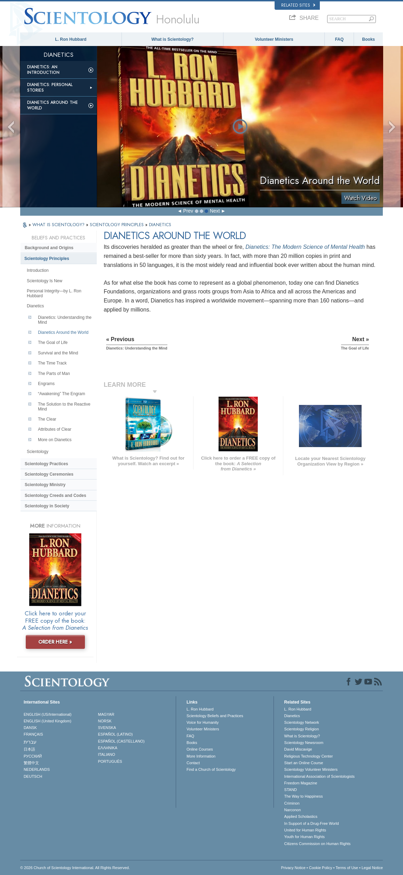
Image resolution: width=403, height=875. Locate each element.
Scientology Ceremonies (49, 474)
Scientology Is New (44, 280)
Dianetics (35, 306)
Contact (193, 763)
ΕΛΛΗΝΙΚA (107, 748)
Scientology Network (301, 722)
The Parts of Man (54, 373)
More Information (201, 756)
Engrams (46, 383)
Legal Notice (372, 868)
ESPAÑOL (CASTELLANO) (121, 741)
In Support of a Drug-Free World (311, 823)
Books (368, 39)
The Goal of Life (53, 342)
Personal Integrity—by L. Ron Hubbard (54, 293)
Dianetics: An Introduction (43, 70)
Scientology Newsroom (304, 742)
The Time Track (52, 363)
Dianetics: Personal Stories (49, 87)
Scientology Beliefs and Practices (215, 716)
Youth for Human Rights (304, 837)
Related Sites (298, 5)
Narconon (292, 810)
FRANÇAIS (33, 734)
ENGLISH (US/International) (48, 714)
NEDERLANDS (37, 769)
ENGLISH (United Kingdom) (47, 721)
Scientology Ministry (45, 484)
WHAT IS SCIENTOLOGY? (59, 224)
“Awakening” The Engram (61, 393)
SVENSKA (107, 728)
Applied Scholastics (300, 816)
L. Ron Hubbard (70, 39)
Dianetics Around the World (52, 105)
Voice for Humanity (203, 722)
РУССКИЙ (33, 756)
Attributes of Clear (54, 429)
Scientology (37, 451)
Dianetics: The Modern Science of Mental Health (305, 247)
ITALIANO (106, 754)
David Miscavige (298, 749)
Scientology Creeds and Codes (55, 495)
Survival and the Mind (58, 353)
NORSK (104, 721)
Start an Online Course (303, 763)
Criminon (292, 803)
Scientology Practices (46, 463)
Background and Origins (49, 247)
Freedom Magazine (300, 783)
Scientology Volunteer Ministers (311, 769)
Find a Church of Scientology (211, 769)
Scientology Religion (301, 729)
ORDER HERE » (55, 641)
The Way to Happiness (303, 796)
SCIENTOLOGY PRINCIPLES (117, 224)
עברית (30, 742)
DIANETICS (160, 224)
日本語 (29, 749)
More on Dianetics (55, 439)
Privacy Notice (293, 868)
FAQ (339, 39)
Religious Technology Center (308, 756)
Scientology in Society (47, 506)
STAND (290, 790)
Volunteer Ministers (274, 39)
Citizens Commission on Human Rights (317, 844)
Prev (188, 211)
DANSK (30, 728)
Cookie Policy (320, 868)
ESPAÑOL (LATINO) (115, 734)
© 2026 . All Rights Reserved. (75, 868)
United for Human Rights (305, 830)
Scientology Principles (46, 258)
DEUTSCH (33, 776)
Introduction (38, 270)
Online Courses (200, 749)
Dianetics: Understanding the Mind (65, 320)
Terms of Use (346, 868)
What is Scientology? (172, 39)
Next (215, 211)
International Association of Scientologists (319, 776)
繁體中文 (31, 763)
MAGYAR (106, 714)
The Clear (47, 419)
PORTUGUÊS (110, 761)
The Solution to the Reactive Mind (64, 407)
